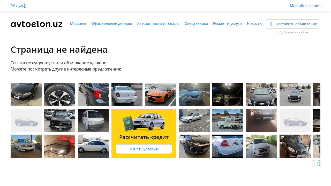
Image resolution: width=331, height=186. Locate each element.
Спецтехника (196, 23)
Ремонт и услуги (227, 23)
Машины (78, 23)
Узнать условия (144, 148)
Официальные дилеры (111, 23)
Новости (254, 23)
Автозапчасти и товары (158, 23)
